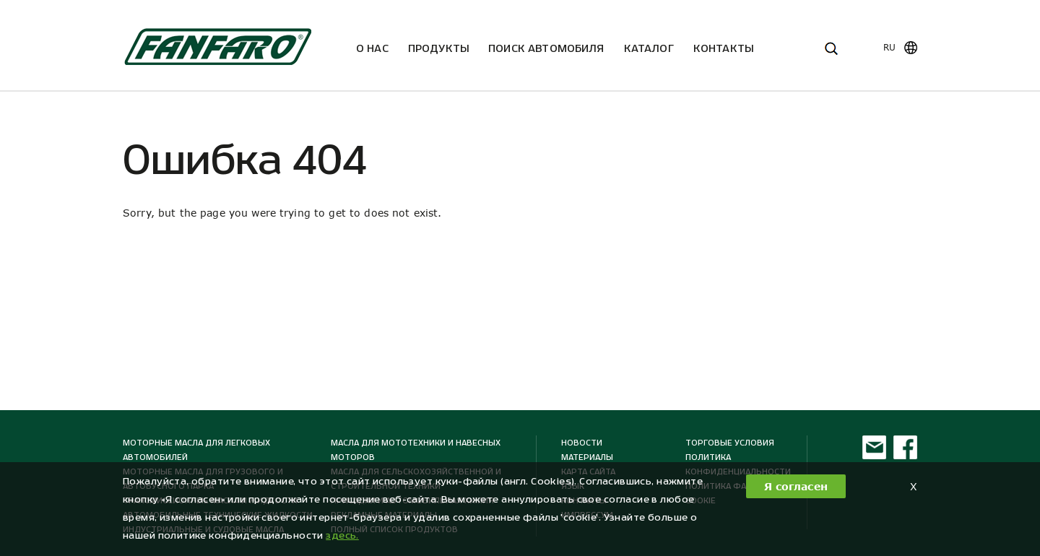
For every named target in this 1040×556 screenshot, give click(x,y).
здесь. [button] (342, 535)
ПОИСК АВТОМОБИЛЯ (546, 48)
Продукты (438, 48)
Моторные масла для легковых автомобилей (196, 450)
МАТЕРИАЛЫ (587, 457)
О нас (372, 48)
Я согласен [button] (796, 486)
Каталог (649, 48)
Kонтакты (723, 48)
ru (889, 47)
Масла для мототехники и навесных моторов (415, 450)
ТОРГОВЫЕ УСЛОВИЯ (729, 443)
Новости (581, 443)
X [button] (913, 486)
